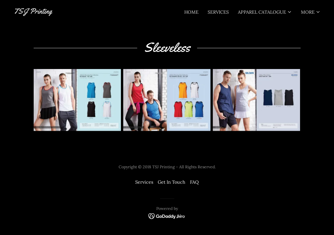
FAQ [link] (194, 182)
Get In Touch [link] (171, 182)
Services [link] (218, 12)
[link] (33, 12)
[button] (265, 12)
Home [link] (191, 12)
